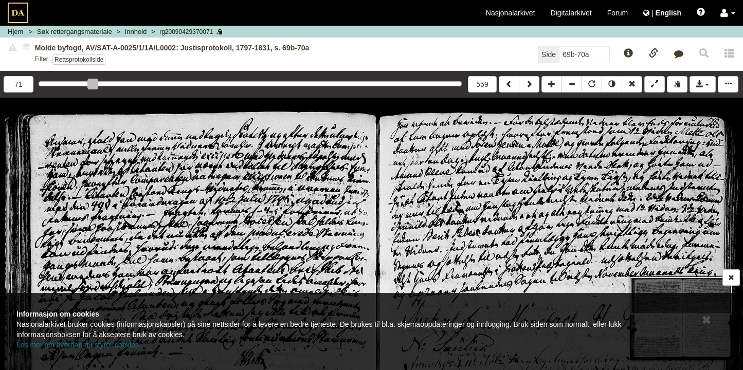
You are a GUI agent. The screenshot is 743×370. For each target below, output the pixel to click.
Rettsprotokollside (79, 59)
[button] (728, 13)
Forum (617, 13)
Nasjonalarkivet (510, 13)
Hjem (15, 31)
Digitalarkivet (571, 13)
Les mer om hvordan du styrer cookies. (78, 345)
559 (482, 84)
